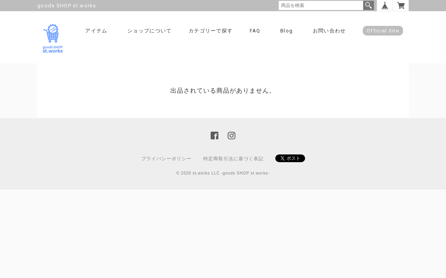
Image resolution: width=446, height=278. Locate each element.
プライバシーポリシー (166, 158)
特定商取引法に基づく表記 (233, 158)
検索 (368, 5)
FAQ (255, 31)
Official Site (383, 31)
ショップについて (149, 31)
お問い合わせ (329, 31)
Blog (286, 31)
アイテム (96, 31)
